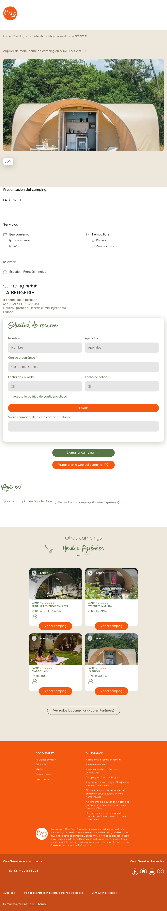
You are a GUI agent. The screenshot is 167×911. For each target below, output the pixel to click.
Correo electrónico (22, 357)
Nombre (14, 338)
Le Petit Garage (38, 904)
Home (7, 36)
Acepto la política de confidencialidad (37, 396)
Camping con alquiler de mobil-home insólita (40, 36)
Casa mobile (43, 779)
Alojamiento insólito (97, 764)
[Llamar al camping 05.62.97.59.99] (83, 453)
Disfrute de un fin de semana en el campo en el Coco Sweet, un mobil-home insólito (105, 793)
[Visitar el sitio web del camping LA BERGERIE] (83, 465)
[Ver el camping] (55, 626)
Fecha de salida (96, 377)
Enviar (83, 407)
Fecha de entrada (21, 377)
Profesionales (43, 774)
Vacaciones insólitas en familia (103, 759)
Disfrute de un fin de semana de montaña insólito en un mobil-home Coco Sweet (106, 816)
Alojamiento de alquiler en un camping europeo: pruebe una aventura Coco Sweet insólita (107, 805)
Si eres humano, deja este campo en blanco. (40, 417)
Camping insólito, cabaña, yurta (103, 777)
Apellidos (91, 338)
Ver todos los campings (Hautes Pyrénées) (88, 502)
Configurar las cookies (104, 893)
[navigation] (58, 769)
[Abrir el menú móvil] (161, 13)
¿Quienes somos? (46, 759)
